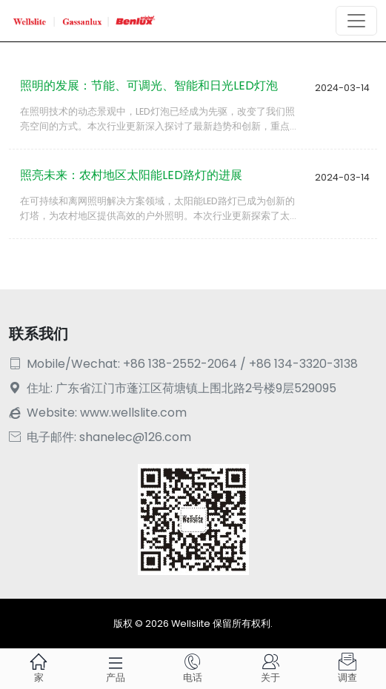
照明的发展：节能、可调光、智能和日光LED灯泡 (149, 85)
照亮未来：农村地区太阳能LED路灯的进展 (131, 175)
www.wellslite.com (133, 412)
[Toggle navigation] (356, 21)
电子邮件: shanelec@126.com (100, 437)
